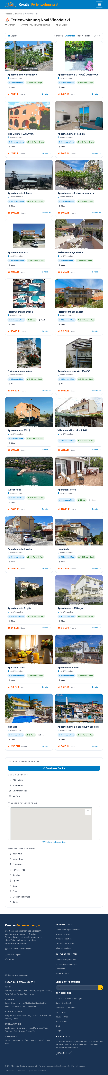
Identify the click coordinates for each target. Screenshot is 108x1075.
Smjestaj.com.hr (63, 973)
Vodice (8, 1019)
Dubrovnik (11, 1036)
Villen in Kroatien (63, 948)
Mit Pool (14, 796)
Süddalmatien (13, 1024)
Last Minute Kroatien (65, 943)
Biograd (8, 1015)
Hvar (30, 1028)
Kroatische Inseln (63, 934)
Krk (22, 1003)
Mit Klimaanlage (18, 790)
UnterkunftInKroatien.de (66, 964)
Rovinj (19, 994)
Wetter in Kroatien (64, 939)
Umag (26, 994)
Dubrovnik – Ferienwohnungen (69, 998)
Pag (29, 1015)
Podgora (9, 1031)
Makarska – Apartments (66, 1007)
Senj (13, 886)
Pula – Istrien (61, 1021)
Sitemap (21, 1071)
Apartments (16, 785)
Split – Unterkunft (63, 1003)
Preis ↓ (88, 36)
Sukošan (43, 1015)
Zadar (15, 1019)
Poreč (48, 991)
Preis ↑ (80, 36)
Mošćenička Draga (19, 896)
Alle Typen (16, 779)
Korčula (25, 1040)
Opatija (14, 880)
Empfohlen (70, 36)
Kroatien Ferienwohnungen (18, 949)
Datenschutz (10, 1071)
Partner (9, 959)
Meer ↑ (97, 36)
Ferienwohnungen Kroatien (68, 930)
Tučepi (28, 1031)
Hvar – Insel (61, 1012)
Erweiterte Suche (54, 768)
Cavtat (8, 1040)
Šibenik (35, 1015)
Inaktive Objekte (13, 954)
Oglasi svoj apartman (37, 1071)
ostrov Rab (16, 859)
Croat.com (60, 969)
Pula (7, 994)
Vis (33, 1031)
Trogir (21, 1031)
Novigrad (40, 991)
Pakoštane (21, 1015)
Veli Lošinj (32, 1006)
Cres (13, 891)
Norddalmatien (13, 1012)
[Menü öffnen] (99, 4)
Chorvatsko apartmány (66, 959)
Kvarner (18, 14)
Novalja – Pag (17, 869)
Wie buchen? (64, 1053)
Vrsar (32, 994)
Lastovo (33, 1040)
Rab (24, 1006)
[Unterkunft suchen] (77, 987)
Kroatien (8, 14)
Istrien (9, 987)
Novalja (38, 1003)
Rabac (13, 994)
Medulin (32, 991)
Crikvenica (16, 864)
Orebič (41, 1040)
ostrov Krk (15, 853)
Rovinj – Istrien (62, 1017)
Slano (47, 1040)
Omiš (45, 1028)
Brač (19, 1028)
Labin (25, 991)
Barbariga (9, 991)
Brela (24, 1028)
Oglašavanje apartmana (17, 975)
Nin (14, 1015)
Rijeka (13, 902)
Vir (50, 1015)
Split (16, 1031)
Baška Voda (10, 1028)
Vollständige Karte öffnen (54, 842)
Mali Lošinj (29, 1003)
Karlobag (15, 875)
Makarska (37, 1028)
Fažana (18, 991)
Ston (7, 1043)
